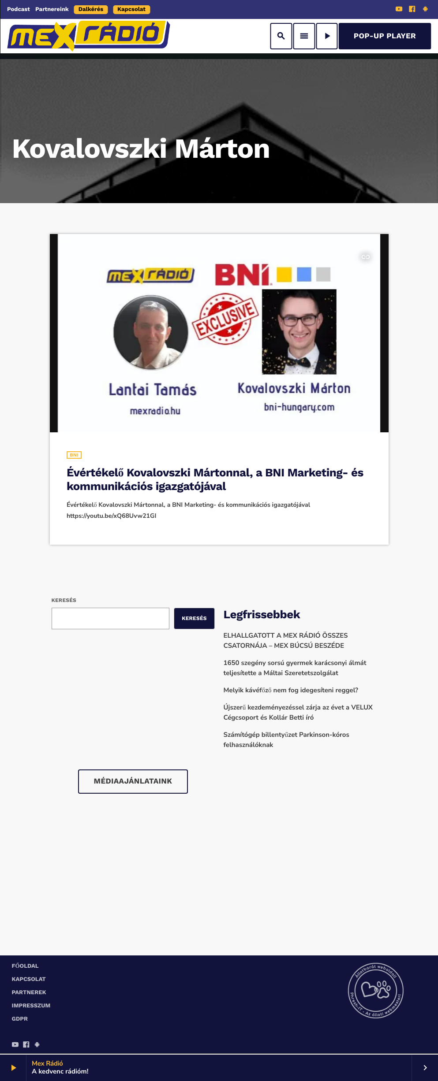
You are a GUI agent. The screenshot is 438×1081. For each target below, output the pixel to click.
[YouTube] (399, 10)
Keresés (64, 600)
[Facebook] (412, 10)
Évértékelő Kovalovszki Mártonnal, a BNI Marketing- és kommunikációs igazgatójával (215, 479)
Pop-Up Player (385, 36)
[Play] (327, 36)
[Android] (425, 10)
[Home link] (88, 36)
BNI (74, 455)
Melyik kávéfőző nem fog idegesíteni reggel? (291, 690)
